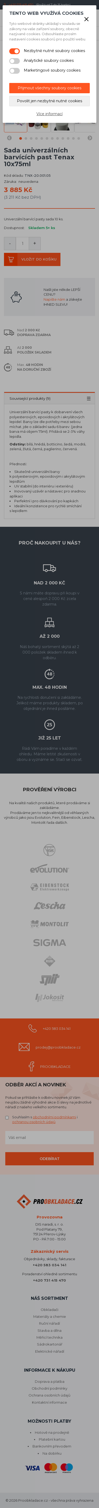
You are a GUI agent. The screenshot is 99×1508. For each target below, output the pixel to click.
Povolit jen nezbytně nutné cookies (49, 101)
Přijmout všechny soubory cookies (49, 88)
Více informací (49, 113)
